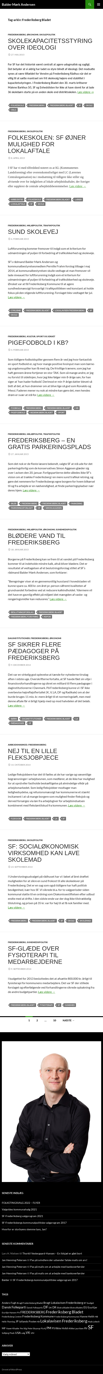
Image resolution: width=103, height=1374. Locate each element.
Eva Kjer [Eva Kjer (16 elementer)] (92, 1307)
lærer (78, 199)
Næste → (69, 1020)
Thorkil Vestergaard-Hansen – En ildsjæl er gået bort (52, 1253)
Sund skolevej (33, 231)
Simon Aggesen (53, 508)
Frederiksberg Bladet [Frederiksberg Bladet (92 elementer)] (64, 1311)
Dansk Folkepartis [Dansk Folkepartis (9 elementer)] (35, 1307)
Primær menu (98, 4)
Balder (5, 1280)
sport (61, 412)
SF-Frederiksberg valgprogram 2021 (22, 1216)
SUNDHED (70, 1005)
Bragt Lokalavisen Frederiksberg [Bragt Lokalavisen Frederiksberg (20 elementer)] (63, 1302)
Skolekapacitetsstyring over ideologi (50, 44)
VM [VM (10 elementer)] (32, 1333)
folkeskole (17, 105)
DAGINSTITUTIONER (19, 638)
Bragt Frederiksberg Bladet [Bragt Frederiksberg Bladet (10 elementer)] (30, 1303)
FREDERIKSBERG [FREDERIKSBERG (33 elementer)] (32, 1312)
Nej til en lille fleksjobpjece (33, 754)
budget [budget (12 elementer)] (90, 1303)
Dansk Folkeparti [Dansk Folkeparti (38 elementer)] (14, 1307)
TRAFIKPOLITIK (51, 225)
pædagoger (17, 723)
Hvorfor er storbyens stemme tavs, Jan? (24, 1229)
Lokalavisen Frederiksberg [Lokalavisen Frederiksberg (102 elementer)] (63, 1320)
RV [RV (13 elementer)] (85, 1328)
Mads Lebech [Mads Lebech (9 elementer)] (94, 1321)
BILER (13, 503)
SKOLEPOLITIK (47, 34)
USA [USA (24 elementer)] (18, 1332)
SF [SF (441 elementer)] (91, 1327)
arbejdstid (17, 199)
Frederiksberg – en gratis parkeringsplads (49, 443)
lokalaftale (18, 204)
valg (13, 110)
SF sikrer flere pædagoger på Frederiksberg (34, 651)
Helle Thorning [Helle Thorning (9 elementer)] (8, 1321)
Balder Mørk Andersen (18, 4)
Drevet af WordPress (12, 1369)
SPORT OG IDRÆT (45, 336)
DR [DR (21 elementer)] (54, 1307)
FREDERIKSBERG (17, 34)
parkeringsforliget (22, 508)
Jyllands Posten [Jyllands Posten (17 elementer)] (28, 1321)
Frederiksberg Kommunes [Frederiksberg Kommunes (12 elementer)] (66, 1316)
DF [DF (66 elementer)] (45, 1307)
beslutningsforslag (22, 612)
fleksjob (16, 818)
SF (80, 105)
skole (89, 105)
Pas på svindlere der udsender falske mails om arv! (58, 1260)
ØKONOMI (32, 34)
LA (76, 718)
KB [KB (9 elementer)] (38, 1321)
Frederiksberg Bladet (62, 105)
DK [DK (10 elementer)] (50, 1307)
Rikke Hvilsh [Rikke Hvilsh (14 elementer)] (61, 1328)
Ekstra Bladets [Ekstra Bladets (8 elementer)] (76, 1307)
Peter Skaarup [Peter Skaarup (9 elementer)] (34, 1328)
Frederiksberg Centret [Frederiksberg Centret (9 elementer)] (12, 1316)
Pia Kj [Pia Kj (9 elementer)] (43, 1328)
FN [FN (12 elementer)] (18, 1312)
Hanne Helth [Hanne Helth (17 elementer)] (87, 1316)
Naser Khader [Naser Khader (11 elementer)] (12, 1328)
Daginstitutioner (31, 718)
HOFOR (47, 616)
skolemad (85, 920)
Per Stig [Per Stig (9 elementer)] (23, 1328)
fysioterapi (46, 1005)
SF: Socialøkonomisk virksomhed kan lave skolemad (44, 853)
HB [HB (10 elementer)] (96, 1316)
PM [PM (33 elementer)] (49, 1328)
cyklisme (16, 310)
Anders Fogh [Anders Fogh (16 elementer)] (9, 1302)
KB (77, 408)
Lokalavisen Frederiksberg (70, 310)
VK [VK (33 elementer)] (28, 1333)
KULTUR (31, 336)
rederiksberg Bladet (41, 412)
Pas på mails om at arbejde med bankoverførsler (57, 1266)
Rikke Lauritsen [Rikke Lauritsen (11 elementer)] (76, 1328)
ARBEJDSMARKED (17, 744)
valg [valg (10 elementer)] (23, 1333)
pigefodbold (18, 412)
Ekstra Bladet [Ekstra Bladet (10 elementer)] (63, 1307)
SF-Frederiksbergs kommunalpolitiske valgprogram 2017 (34, 1222)
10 (54, 1020)
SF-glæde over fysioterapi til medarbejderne (35, 955)
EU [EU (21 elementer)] (85, 1307)
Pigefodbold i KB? (38, 342)
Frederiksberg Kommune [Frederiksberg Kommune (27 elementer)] (38, 1316)
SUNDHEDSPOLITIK (66, 529)
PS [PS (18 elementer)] (53, 1328)
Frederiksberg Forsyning (24, 616)
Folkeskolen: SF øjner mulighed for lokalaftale (47, 144)
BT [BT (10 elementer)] (85, 1303)
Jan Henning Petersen (14, 1260)
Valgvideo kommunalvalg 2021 (19, 1209)
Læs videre (86, 92)
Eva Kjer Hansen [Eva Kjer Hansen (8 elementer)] (9, 1312)
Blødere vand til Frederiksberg (36, 539)
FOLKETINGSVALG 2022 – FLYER (21, 1202)
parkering (76, 503)
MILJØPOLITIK (34, 225)
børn (14, 718)
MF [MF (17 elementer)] (4, 1328)
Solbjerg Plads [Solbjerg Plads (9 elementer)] (8, 1333)
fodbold (16, 408)
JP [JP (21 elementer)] (16, 1321)
